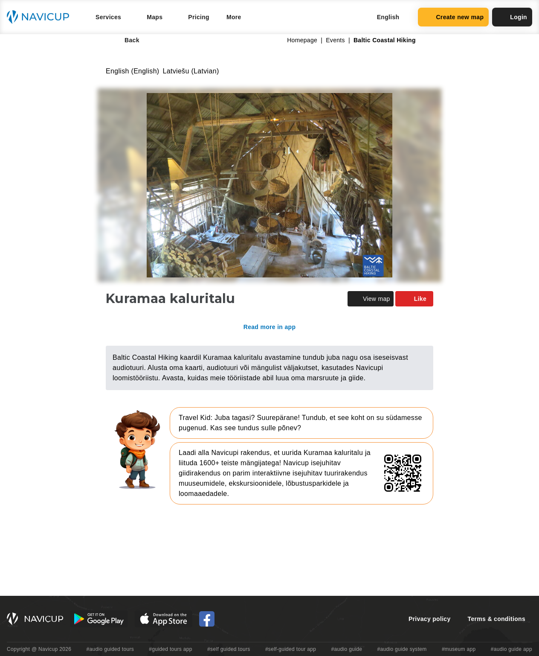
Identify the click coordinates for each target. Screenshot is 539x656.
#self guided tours (228, 649)
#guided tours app (170, 649)
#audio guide (346, 649)
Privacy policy (430, 618)
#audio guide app (511, 649)
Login (512, 17)
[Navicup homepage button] (41, 17)
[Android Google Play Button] (99, 618)
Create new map (453, 17)
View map (370, 298)
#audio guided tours (110, 649)
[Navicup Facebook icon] (206, 619)
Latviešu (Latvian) (191, 71)
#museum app (459, 649)
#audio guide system (401, 649)
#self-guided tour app (290, 649)
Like (414, 298)
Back (126, 40)
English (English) (132, 71)
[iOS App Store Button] (163, 618)
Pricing (198, 17)
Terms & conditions (496, 618)
